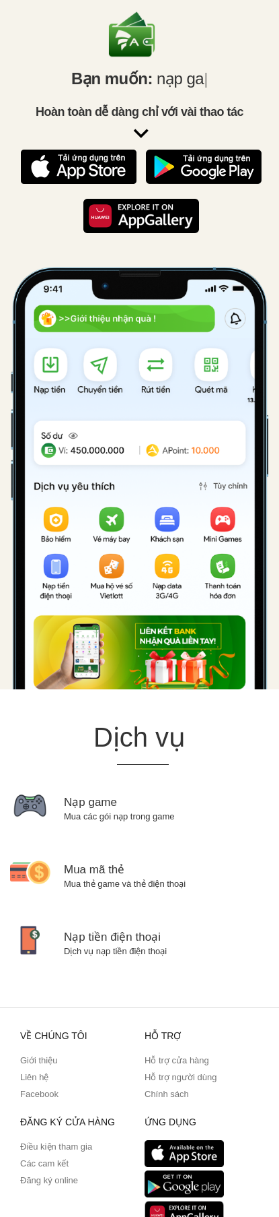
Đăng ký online (49, 1180)
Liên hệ (34, 1077)
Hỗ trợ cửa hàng (177, 1060)
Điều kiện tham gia (56, 1147)
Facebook (39, 1094)
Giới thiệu (38, 1060)
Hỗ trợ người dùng (180, 1077)
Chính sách (167, 1094)
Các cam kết (44, 1163)
